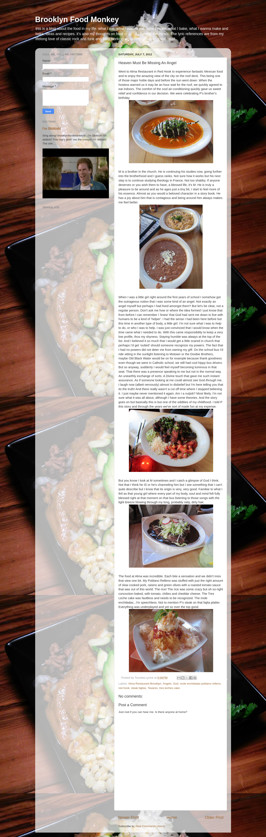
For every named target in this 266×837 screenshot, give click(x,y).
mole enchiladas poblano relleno (200, 683)
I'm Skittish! (52, 128)
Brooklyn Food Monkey (77, 19)
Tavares (153, 688)
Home (172, 817)
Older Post (214, 817)
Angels (167, 683)
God (175, 683)
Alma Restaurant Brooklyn (144, 683)
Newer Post (128, 817)
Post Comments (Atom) (150, 826)
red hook (124, 688)
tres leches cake (169, 688)
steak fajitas (138, 688)
